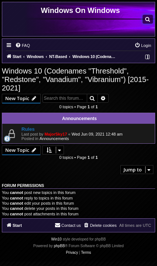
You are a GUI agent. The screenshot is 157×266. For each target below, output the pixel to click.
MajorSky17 (55, 134)
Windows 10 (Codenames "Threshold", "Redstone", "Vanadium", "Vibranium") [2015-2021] (75, 79)
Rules (28, 129)
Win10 (56, 239)
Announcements (54, 138)
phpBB (59, 246)
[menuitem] (148, 19)
